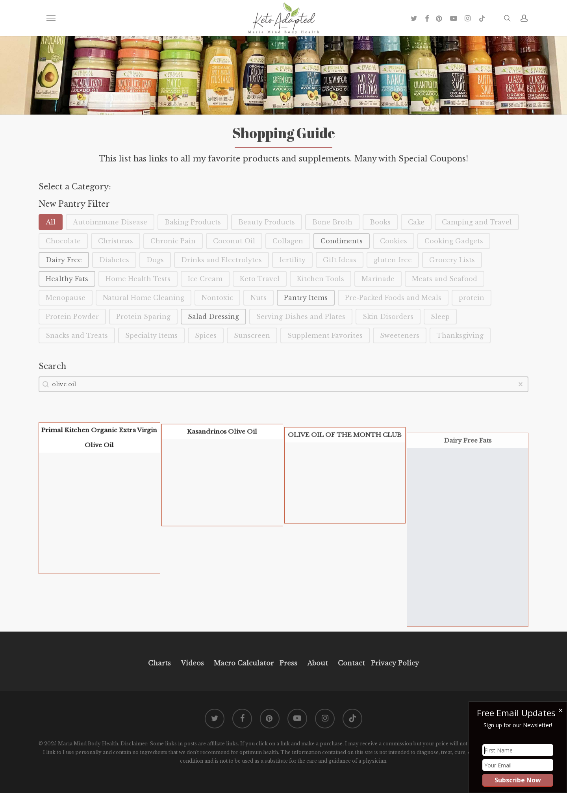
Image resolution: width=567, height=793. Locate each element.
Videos (192, 663)
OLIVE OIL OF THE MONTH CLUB (345, 462)
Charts (159, 663)
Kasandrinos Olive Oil (222, 450)
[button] (51, 18)
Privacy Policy (394, 663)
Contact (351, 663)
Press (288, 663)
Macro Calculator (244, 663)
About (317, 663)
